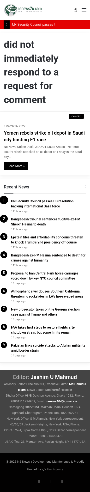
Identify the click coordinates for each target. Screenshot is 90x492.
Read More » (16, 166)
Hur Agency (55, 469)
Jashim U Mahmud (53, 377)
